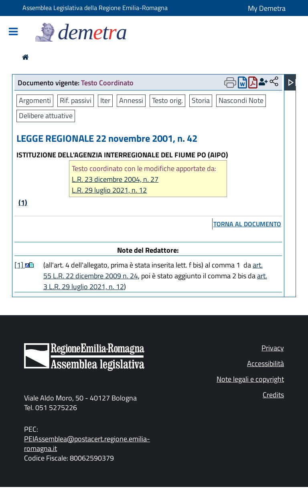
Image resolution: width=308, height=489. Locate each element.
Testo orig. (167, 100)
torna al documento (247, 224)
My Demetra (267, 8)
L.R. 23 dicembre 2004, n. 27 (115, 179)
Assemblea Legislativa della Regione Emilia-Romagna (95, 7)
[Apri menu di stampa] (230, 82)
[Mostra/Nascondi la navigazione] (13, 32)
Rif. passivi (75, 100)
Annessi (131, 100)
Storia (201, 100)
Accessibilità (265, 363)
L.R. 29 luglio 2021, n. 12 (109, 190)
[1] (19, 265)
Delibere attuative (46, 115)
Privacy (272, 347)
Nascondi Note (241, 100)
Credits (273, 394)
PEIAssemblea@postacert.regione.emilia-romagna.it (87, 443)
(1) (22, 202)
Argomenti (35, 100)
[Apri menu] (292, 82)
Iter (105, 100)
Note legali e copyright (250, 379)
